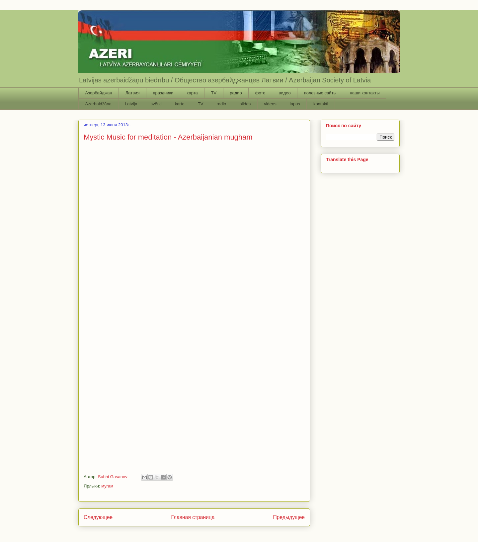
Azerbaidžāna (98, 103)
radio (221, 103)
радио (236, 92)
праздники (163, 92)
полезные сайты (320, 92)
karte (180, 103)
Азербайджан (98, 92)
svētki (156, 103)
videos (270, 103)
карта (192, 92)
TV (214, 92)
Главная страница (192, 517)
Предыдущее (289, 517)
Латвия (132, 92)
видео (284, 92)
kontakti (320, 103)
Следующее (98, 517)
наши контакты (365, 92)
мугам (107, 486)
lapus (295, 103)
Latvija (131, 103)
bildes (245, 103)
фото (260, 92)
